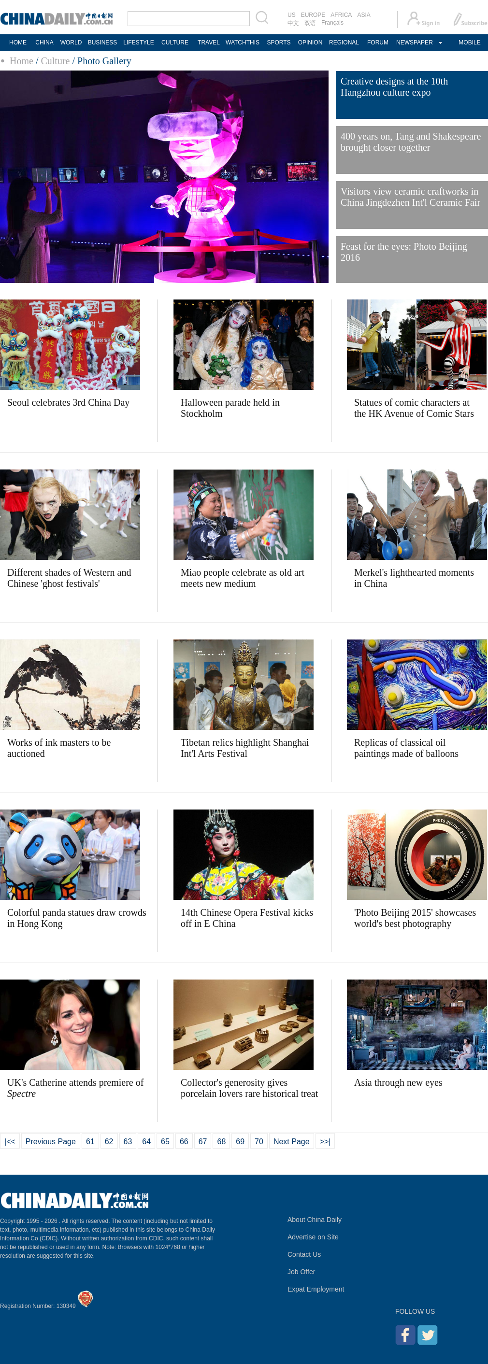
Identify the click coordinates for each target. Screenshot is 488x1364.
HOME (18, 42)
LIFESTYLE (138, 42)
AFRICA (341, 15)
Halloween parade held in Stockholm (230, 408)
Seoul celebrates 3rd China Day (68, 402)
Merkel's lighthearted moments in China (414, 578)
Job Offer (301, 1272)
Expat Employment (315, 1289)
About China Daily (314, 1219)
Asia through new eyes (398, 1082)
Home (21, 61)
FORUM (377, 42)
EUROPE (313, 15)
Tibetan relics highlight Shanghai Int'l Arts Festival (245, 748)
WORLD (71, 42)
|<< (9, 1141)
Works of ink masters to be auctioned (59, 748)
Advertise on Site (313, 1237)
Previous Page (51, 1141)
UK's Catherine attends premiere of (75, 1088)
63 (128, 1141)
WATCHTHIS (242, 42)
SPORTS (278, 42)
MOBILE (469, 42)
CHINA (44, 42)
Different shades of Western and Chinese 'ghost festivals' (69, 578)
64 (146, 1141)
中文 (293, 23)
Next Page (291, 1141)
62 (109, 1141)
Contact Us (304, 1254)
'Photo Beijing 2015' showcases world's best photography (415, 918)
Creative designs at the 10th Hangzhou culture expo (394, 87)
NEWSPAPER (414, 42)
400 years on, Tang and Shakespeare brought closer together (411, 142)
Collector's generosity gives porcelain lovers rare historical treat (249, 1088)
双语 (310, 23)
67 (203, 1141)
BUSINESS (102, 42)
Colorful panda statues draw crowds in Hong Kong (76, 918)
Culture (55, 61)
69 (240, 1141)
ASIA (363, 15)
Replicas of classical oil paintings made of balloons (406, 748)
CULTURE (174, 42)
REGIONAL (344, 42)
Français (332, 22)
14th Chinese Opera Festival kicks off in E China (247, 918)
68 (221, 1141)
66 (184, 1141)
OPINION (310, 42)
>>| (325, 1141)
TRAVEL (209, 42)
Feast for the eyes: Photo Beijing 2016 (404, 252)
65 (165, 1141)
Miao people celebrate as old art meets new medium (242, 578)
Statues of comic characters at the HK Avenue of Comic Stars (414, 408)
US (291, 15)
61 (90, 1141)
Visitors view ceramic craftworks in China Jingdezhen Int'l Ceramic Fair (410, 197)
